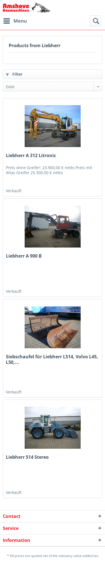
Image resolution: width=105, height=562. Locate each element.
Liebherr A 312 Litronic (31, 155)
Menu (15, 20)
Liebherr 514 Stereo (27, 457)
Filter (14, 74)
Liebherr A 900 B (24, 256)
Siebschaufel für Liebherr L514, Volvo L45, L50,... (52, 359)
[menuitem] (15, 21)
